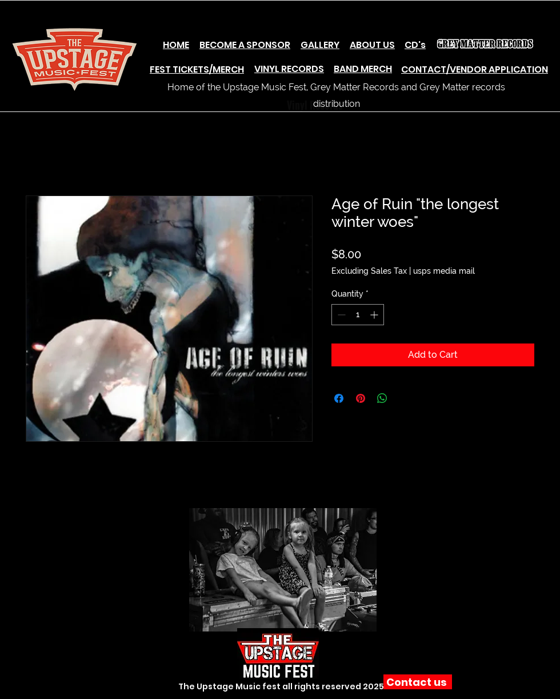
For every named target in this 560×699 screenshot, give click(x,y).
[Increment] (375, 315)
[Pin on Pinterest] (360, 398)
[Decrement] (340, 315)
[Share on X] (404, 398)
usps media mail (444, 270)
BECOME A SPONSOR (244, 44)
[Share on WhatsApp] (382, 398)
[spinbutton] (357, 315)
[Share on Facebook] (339, 398)
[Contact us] (417, 681)
